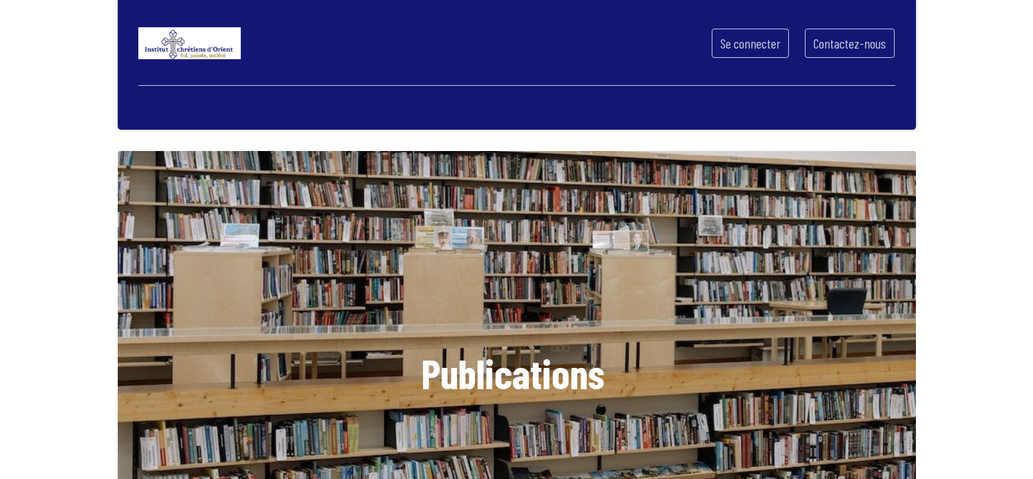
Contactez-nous (849, 43)
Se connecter (750, 43)
